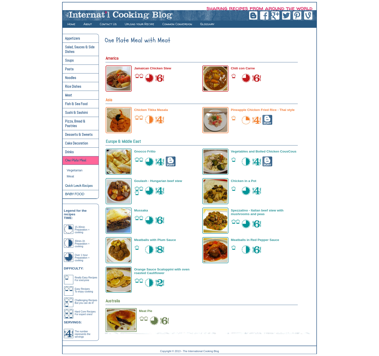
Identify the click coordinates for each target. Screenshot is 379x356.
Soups (69, 60)
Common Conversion (177, 24)
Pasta (69, 69)
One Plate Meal (75, 160)
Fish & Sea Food (76, 104)
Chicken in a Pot (243, 181)
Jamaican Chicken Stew (152, 68)
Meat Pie (145, 311)
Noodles (70, 77)
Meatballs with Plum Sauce (155, 240)
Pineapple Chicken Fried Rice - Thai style (263, 110)
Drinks (69, 152)
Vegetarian (74, 170)
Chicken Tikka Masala (151, 110)
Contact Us (108, 24)
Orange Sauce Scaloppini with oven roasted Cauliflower (162, 271)
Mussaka (141, 210)
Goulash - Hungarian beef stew (158, 181)
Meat (68, 95)
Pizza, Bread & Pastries (75, 123)
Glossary (207, 24)
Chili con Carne (243, 68)
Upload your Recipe (140, 24)
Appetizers (72, 38)
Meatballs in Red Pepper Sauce (255, 240)
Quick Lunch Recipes (79, 186)
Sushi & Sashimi (76, 112)
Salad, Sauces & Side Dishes (80, 49)
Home (71, 24)
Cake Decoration (76, 143)
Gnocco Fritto (145, 151)
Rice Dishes (73, 86)
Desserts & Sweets (79, 134)
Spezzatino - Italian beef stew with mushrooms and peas (257, 212)
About (87, 24)
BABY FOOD (74, 194)
